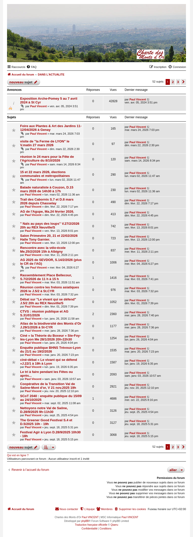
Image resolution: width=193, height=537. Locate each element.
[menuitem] (31, 67)
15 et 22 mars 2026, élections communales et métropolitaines (45, 174)
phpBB (85, 521)
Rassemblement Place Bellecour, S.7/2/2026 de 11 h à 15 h (46, 277)
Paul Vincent (38, 106)
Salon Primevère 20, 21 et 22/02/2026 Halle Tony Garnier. (49, 237)
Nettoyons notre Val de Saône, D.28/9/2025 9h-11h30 (44, 410)
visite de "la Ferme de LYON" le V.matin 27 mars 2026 (44, 143)
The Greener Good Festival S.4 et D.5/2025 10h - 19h (46, 422)
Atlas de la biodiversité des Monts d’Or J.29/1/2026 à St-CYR (50, 325)
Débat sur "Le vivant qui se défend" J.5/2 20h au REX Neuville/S (48, 301)
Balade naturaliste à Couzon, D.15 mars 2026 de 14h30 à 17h (46, 189)
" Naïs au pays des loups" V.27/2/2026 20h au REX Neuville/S (49, 225)
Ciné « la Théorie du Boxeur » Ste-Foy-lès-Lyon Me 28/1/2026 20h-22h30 (50, 337)
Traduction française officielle (91, 524)
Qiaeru (114, 524)
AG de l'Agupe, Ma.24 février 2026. (47, 211)
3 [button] (178, 82)
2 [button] (173, 82)
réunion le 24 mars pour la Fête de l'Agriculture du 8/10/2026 (47, 158)
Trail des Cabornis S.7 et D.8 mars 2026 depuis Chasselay (47, 201)
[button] (183, 82)
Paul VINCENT (90, 517)
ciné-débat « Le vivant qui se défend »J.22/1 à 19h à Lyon (48, 361)
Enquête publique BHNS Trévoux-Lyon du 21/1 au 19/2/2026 (50, 349)
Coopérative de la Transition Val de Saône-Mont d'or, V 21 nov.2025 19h (48, 386)
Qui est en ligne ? (18, 455)
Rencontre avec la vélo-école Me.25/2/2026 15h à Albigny (43, 249)
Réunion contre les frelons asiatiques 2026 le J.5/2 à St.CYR (49, 289)
